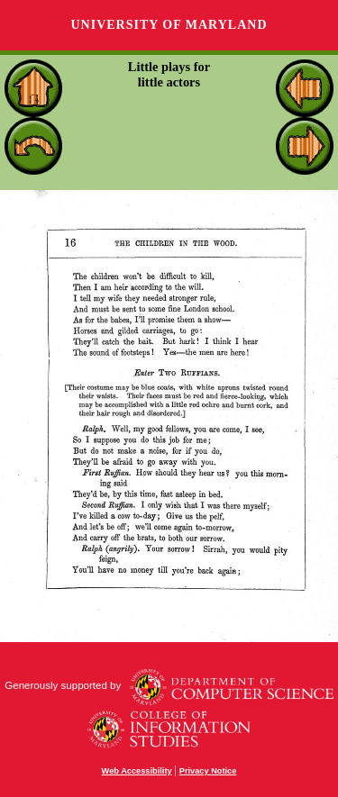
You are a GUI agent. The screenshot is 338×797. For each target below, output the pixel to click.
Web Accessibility (137, 770)
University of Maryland (168, 25)
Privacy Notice (208, 770)
